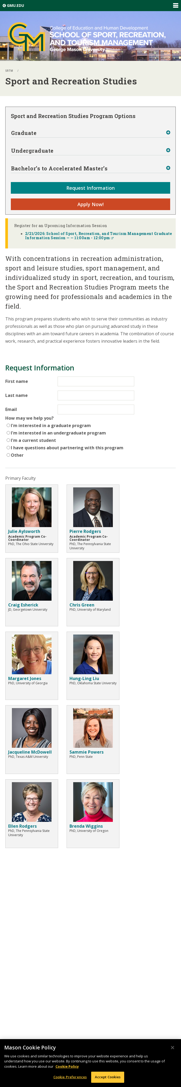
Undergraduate (32, 150)
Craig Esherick (23, 605)
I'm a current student (33, 440)
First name (16, 381)
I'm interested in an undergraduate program (58, 433)
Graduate (23, 133)
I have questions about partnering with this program (67, 448)
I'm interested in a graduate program (51, 425)
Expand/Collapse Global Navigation (175, 5)
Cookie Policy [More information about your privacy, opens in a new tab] (67, 1066)
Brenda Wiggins (86, 826)
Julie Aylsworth (24, 531)
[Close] (172, 1047)
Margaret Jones (24, 678)
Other (17, 455)
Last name (16, 395)
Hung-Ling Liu (84, 678)
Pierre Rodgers (85, 531)
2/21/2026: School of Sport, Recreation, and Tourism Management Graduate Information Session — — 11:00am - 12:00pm (98, 235)
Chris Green (81, 605)
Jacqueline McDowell (30, 752)
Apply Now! (90, 204)
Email (11, 409)
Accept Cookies (108, 1077)
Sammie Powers (86, 752)
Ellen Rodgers (22, 826)
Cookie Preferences (70, 1077)
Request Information (90, 188)
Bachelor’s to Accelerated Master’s (59, 168)
